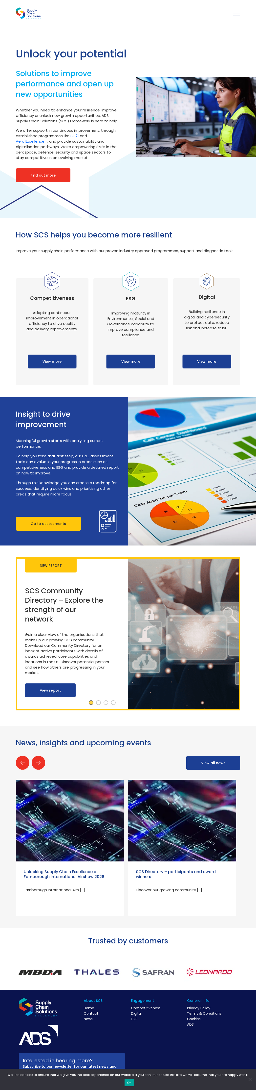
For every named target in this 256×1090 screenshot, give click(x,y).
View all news (213, 762)
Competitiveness (146, 1008)
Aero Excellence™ (31, 141)
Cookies (194, 1018)
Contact (91, 1013)
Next (38, 763)
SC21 (74, 135)
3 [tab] (105, 702)
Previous (22, 763)
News (88, 1018)
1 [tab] (90, 702)
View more (52, 361)
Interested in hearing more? (58, 1060)
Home (89, 1008)
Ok (129, 1083)
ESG (134, 1018)
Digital (136, 1013)
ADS (190, 1024)
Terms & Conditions (204, 1013)
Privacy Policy (198, 1008)
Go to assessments (48, 523)
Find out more (43, 175)
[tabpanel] (128, 634)
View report (50, 690)
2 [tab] (98, 702)
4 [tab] (113, 702)
